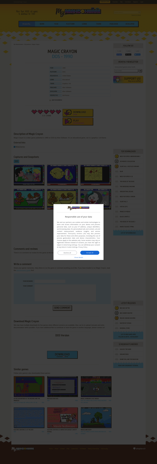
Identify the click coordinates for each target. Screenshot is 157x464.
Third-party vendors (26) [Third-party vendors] (77, 233)
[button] (78, 257)
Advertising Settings (70, 245)
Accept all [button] (89, 253)
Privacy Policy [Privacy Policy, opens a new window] (83, 247)
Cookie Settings (72, 247)
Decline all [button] (67, 253)
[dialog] (78, 232)
